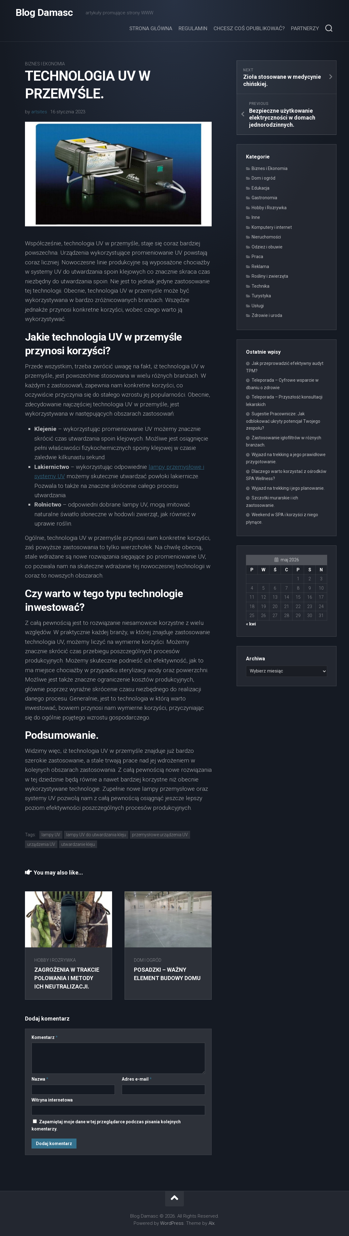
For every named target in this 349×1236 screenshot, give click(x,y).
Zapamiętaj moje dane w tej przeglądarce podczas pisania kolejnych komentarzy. (106, 1125)
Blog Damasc (44, 12)
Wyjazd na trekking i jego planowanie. (288, 488)
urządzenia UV (41, 844)
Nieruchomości (266, 236)
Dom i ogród (147, 960)
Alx (211, 1223)
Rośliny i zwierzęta (270, 276)
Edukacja (260, 188)
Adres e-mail (137, 1079)
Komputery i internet (272, 227)
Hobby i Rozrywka (55, 960)
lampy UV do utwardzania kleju (96, 834)
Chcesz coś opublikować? (249, 28)
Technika (260, 286)
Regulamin (193, 28)
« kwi (251, 623)
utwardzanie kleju (78, 844)
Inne (256, 217)
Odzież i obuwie (267, 246)
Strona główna (150, 28)
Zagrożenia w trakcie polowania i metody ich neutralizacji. (66, 978)
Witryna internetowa (52, 1099)
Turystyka (261, 295)
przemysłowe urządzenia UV (160, 834)
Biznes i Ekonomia (45, 63)
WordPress (172, 1223)
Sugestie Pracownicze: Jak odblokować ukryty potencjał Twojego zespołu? (283, 421)
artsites (39, 112)
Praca (257, 256)
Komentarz (45, 1037)
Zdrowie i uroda (267, 315)
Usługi (258, 305)
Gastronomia (264, 197)
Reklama (260, 266)
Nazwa (40, 1079)
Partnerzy (305, 28)
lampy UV (51, 834)
